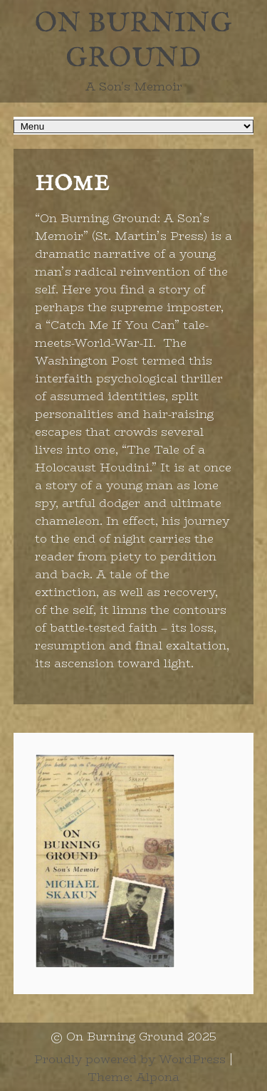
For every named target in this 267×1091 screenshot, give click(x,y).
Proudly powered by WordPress (130, 1059)
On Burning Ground (133, 41)
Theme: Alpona (133, 1077)
